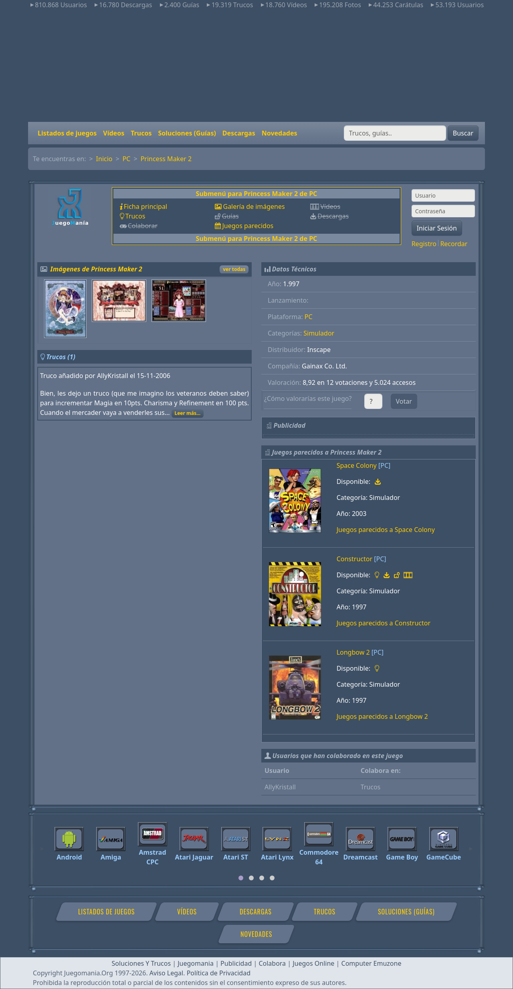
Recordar (453, 243)
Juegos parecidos (247, 225)
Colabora (272, 963)
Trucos (141, 133)
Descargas (238, 133)
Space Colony (357, 465)
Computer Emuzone (371, 963)
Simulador (318, 333)
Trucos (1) (60, 356)
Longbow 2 (353, 652)
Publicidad (236, 963)
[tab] (240, 878)
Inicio (104, 158)
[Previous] (42, 845)
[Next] (471, 845)
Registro (424, 243)
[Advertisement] (256, 66)
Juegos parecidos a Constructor (383, 623)
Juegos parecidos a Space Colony (386, 529)
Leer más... (187, 413)
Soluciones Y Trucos (141, 963)
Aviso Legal (166, 973)
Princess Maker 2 (166, 158)
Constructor (354, 558)
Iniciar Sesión (437, 228)
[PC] (384, 465)
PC (127, 158)
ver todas (234, 269)
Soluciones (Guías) (187, 133)
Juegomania (196, 963)
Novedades (279, 133)
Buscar (463, 133)
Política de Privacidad (218, 973)
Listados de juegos (67, 133)
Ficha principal (145, 206)
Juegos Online (313, 963)
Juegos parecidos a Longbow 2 (382, 716)
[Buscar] (395, 133)
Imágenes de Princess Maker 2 (96, 269)
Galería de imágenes (254, 206)
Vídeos (113, 133)
